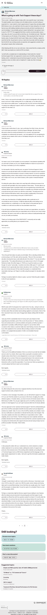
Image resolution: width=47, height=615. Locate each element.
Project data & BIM (7, 569)
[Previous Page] (19, 525)
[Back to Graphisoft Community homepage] (9, 2)
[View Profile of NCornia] (6, 151)
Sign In (44, 2)
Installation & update (8, 589)
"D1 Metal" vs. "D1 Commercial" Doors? (14, 572)
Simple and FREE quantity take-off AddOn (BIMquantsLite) (20, 567)
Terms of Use (21, 612)
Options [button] (45, 7)
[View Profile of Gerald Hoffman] (8, 473)
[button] (3, 73)
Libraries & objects (7, 574)
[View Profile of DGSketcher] (7, 292)
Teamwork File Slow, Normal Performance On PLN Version (20, 587)
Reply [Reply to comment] (31, 114)
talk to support (7, 582)
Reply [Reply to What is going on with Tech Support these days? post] (38, 71)
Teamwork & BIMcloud (8, 584)
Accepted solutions (10, 548)
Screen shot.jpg (8, 65)
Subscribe (17, 71)
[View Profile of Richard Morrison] (10, 11)
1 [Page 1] (22, 525)
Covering (6, 577)
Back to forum (8, 539)
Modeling (5, 579)
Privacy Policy (12, 612)
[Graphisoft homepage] (40, 603)
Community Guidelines (32, 612)
